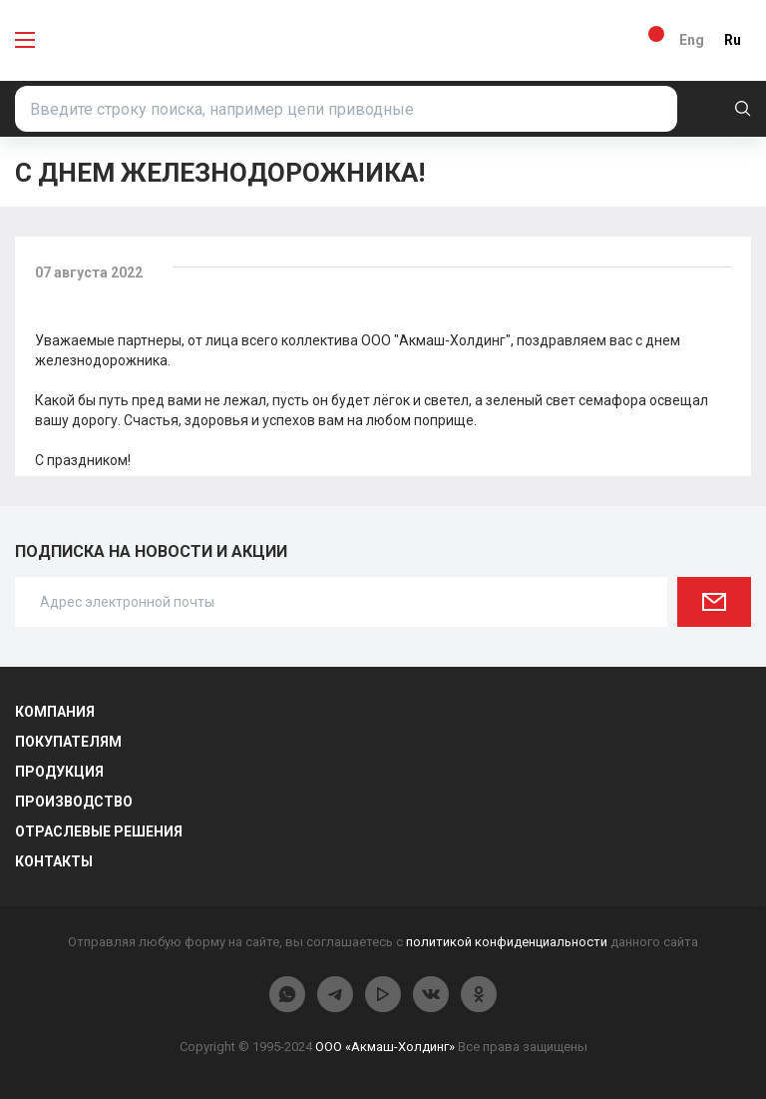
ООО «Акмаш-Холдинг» (385, 1046)
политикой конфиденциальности (506, 941)
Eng (691, 40)
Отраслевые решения (99, 831)
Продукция (59, 772)
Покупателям (68, 742)
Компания (55, 712)
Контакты (54, 861)
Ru (732, 40)
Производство (74, 802)
